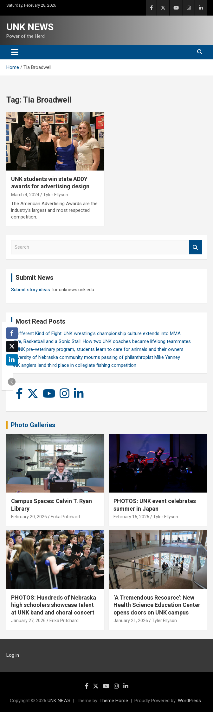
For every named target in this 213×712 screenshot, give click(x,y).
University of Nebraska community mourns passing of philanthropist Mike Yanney (95, 357)
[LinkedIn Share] (12, 360)
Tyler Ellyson (55, 194)
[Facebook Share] (12, 333)
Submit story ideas (30, 289)
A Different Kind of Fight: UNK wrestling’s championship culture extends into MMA (96, 333)
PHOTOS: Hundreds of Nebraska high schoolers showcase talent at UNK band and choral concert (53, 605)
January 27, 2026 (28, 620)
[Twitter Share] (12, 346)
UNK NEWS (30, 26)
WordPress (189, 700)
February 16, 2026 (131, 516)
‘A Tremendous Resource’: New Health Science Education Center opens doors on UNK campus (156, 605)
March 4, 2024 (25, 194)
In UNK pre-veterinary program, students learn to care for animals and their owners (97, 349)
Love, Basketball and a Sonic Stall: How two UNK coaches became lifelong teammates (101, 341)
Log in (12, 655)
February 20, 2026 (29, 516)
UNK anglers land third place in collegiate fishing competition (73, 365)
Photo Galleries (33, 425)
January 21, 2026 (130, 620)
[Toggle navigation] (14, 52)
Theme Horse (114, 700)
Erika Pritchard (65, 516)
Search (195, 247)
